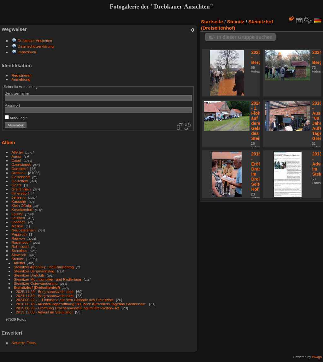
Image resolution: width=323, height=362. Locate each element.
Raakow (18, 238)
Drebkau (19, 173)
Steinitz (18, 259)
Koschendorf (22, 209)
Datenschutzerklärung (36, 46)
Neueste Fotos (24, 343)
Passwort (12, 105)
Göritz (16, 185)
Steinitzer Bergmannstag (34, 271)
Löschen (19, 222)
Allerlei (17, 152)
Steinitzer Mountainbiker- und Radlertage (48, 279)
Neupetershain (24, 230)
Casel (16, 160)
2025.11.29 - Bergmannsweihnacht (45, 291)
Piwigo (317, 357)
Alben (8, 142)
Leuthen (18, 218)
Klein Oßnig (21, 205)
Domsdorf (20, 168)
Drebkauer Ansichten (35, 40)
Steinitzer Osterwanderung (36, 283)
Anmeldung (21, 79)
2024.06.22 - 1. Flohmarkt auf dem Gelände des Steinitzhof (65, 300)
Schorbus (19, 250)
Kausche (19, 201)
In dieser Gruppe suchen (245, 37)
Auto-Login (16, 118)
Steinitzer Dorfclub (29, 275)
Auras (16, 156)
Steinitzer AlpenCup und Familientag (44, 267)
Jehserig (19, 197)
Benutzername (17, 93)
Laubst (17, 214)
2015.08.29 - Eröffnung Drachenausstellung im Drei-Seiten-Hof (67, 308)
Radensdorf (21, 242)
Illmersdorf (20, 193)
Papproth (19, 234)
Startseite (212, 21)
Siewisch (19, 255)
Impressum (27, 52)
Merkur (17, 226)
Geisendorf (21, 177)
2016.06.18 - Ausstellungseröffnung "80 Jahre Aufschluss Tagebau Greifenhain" (81, 304)
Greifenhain (21, 189)
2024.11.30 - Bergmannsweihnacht (45, 296)
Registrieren (22, 75)
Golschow (20, 181)
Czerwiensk (21, 164)
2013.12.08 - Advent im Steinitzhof (44, 312)
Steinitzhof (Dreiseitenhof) (37, 287)
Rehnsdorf (20, 246)
